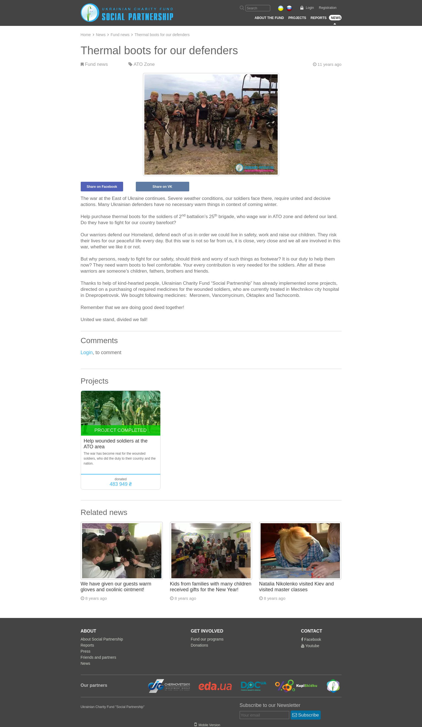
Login (310, 8)
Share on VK (162, 187)
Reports (318, 18)
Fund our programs (207, 639)
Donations (199, 645)
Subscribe (305, 715)
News (336, 18)
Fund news (120, 34)
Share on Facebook (102, 187)
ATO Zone (141, 64)
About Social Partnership (102, 639)
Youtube (310, 646)
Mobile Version (207, 725)
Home (86, 34)
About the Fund (269, 18)
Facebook (311, 639)
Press (86, 651)
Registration (327, 8)
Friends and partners (98, 657)
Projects (297, 18)
